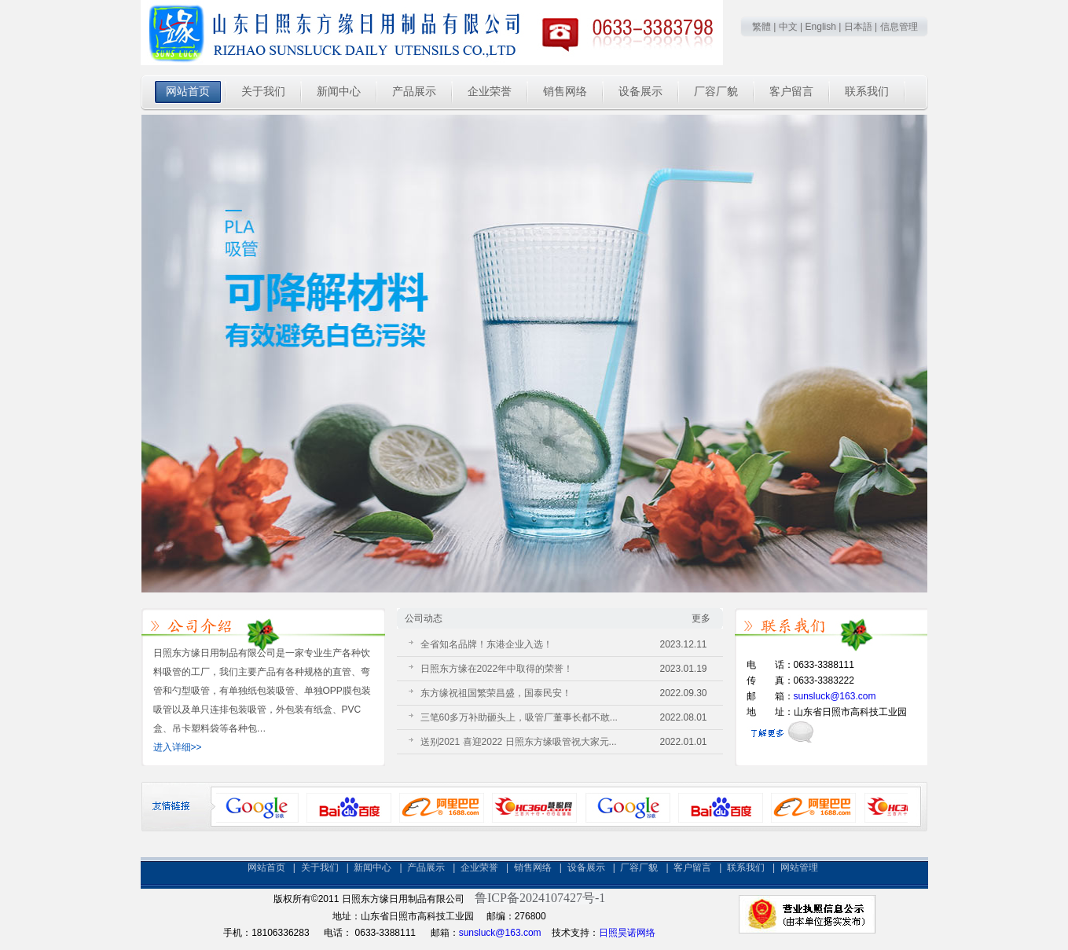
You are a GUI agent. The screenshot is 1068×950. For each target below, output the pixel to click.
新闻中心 (372, 867)
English (821, 26)
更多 (701, 618)
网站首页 (266, 867)
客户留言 (692, 867)
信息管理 (899, 26)
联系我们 (746, 867)
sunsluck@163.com (835, 696)
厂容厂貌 (639, 867)
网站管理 (799, 867)
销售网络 (533, 867)
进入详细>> (177, 747)
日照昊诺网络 (627, 932)
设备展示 (586, 867)
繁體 (761, 26)
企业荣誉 (479, 867)
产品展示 (426, 867)
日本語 (858, 26)
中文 (788, 26)
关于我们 (320, 867)
